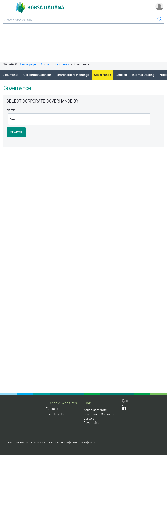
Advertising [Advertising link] (91, 422)
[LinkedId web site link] (124, 408)
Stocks (45, 64)
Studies (121, 75)
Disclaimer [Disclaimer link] (53, 442)
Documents (61, 64)
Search (16, 132)
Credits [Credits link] (92, 442)
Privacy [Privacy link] (65, 442)
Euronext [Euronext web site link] (52, 408)
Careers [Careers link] (89, 418)
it (127, 401)
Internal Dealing (143, 75)
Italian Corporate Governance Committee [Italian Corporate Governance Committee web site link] (100, 412)
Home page (28, 64)
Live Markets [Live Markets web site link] (55, 414)
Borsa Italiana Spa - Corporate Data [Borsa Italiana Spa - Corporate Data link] (27, 442)
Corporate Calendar (37, 75)
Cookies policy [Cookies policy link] (78, 442)
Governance (102, 75)
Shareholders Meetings (73, 75)
